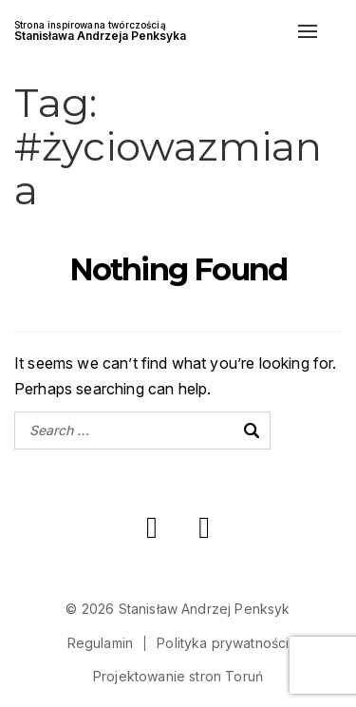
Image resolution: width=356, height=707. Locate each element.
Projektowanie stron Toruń (178, 676)
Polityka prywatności (223, 643)
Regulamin (100, 643)
